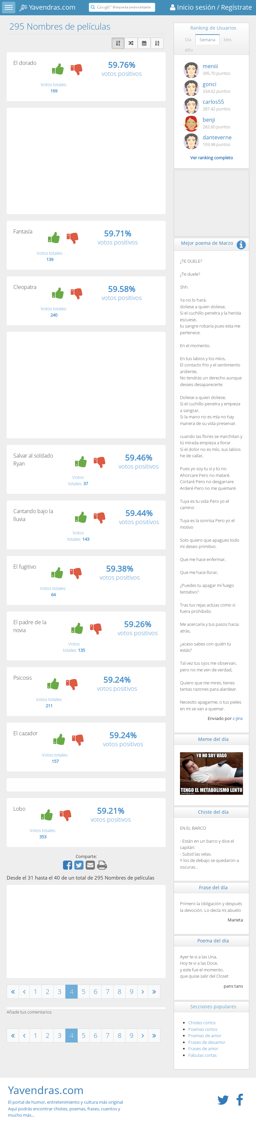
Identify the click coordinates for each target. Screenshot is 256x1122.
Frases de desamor (206, 1042)
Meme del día (213, 739)
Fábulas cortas (202, 1055)
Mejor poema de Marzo (207, 243)
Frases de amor (203, 1049)
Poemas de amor (204, 1036)
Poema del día (213, 940)
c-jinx (238, 718)
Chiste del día (213, 812)
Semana (207, 40)
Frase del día (213, 887)
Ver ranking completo (211, 158)
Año (189, 50)
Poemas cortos (202, 1029)
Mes (228, 40)
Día (188, 40)
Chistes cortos (202, 1023)
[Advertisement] (86, 161)
